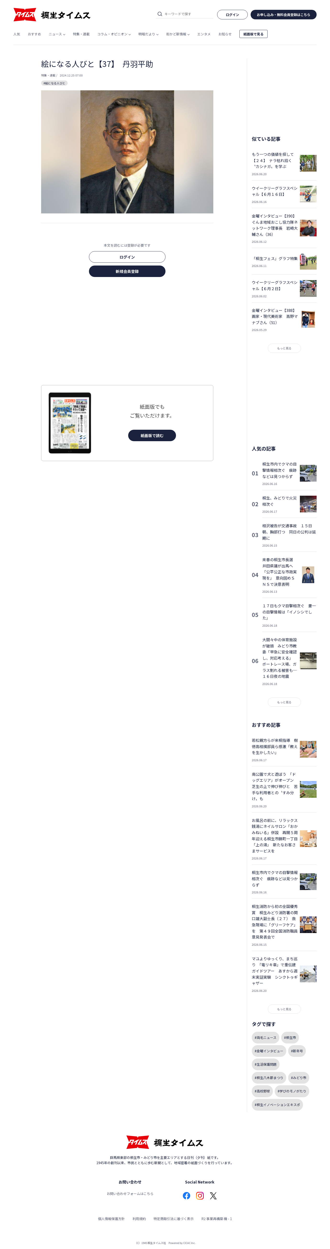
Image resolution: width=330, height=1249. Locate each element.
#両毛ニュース (265, 1037)
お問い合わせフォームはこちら (130, 1193)
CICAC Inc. (189, 1243)
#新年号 (297, 1050)
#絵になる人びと (54, 83)
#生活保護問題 (266, 1064)
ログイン (127, 257)
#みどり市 (298, 1077)
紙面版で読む (152, 435)
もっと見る (284, 348)
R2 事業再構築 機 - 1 (216, 1218)
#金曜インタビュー (269, 1050)
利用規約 (139, 1218)
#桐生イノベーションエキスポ (277, 1104)
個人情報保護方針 (111, 1218)
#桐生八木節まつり (269, 1077)
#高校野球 (262, 1091)
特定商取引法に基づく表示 (174, 1218)
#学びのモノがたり (292, 1091)
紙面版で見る (253, 34)
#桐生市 (290, 1037)
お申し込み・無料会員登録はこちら (283, 14)
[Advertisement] (127, 332)
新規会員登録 (127, 271)
